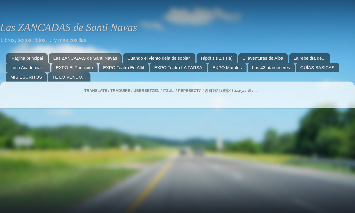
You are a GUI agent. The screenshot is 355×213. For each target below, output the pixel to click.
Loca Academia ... (28, 67)
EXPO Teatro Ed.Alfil (123, 67)
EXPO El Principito (74, 67)
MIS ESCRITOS (26, 76)
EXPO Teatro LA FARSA (178, 67)
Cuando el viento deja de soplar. (159, 58)
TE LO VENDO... (69, 76)
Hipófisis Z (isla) (217, 58)
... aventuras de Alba (263, 58)
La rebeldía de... (309, 58)
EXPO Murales (227, 67)
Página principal (27, 58)
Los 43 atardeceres (271, 67)
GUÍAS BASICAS (317, 67)
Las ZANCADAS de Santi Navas (68, 27)
